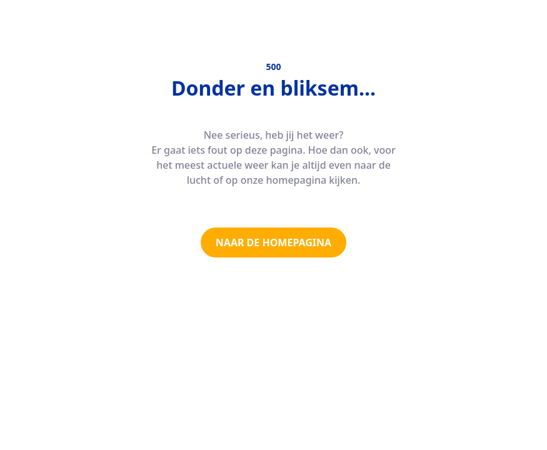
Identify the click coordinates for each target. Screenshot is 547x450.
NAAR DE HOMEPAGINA (273, 242)
